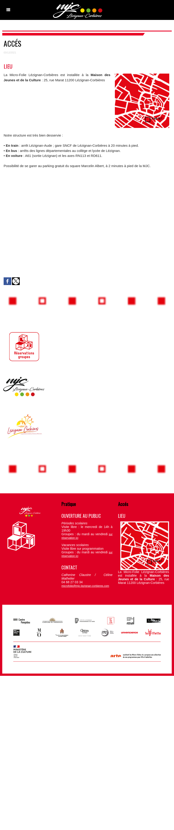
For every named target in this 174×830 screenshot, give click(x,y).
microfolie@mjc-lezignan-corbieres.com (85, 586)
